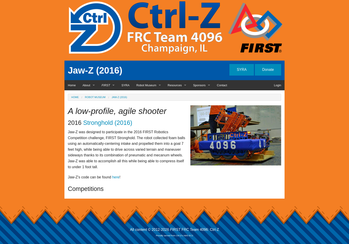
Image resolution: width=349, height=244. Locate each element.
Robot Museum (146, 85)
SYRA (242, 69)
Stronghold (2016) (107, 122)
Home (72, 85)
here (115, 177)
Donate (268, 69)
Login (277, 85)
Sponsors (199, 85)
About (86, 85)
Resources (175, 85)
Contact (222, 85)
